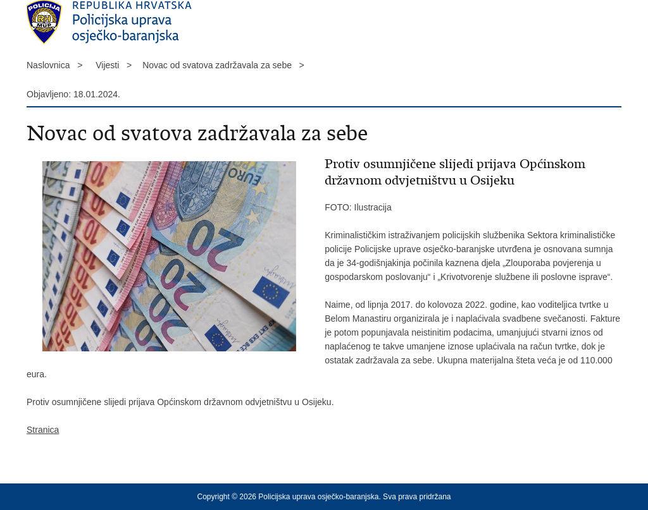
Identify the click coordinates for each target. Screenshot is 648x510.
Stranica (43, 430)
